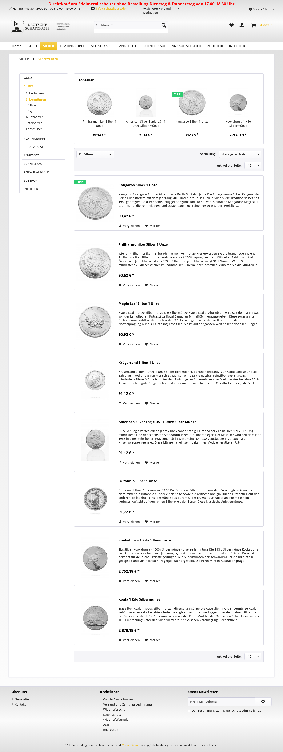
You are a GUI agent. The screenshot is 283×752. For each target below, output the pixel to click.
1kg (30, 111)
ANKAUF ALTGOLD (36, 172)
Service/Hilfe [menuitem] (260, 9)
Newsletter (22, 699)
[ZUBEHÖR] (215, 46)
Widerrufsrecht (114, 709)
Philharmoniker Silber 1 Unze (99, 123)
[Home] (16, 46)
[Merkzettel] (231, 25)
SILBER (29, 86)
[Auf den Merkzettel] (153, 225)
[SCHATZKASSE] (102, 46)
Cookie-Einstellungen (118, 699)
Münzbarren (35, 117)
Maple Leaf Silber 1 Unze (139, 303)
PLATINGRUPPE (34, 138)
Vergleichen (129, 226)
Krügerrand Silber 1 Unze (139, 362)
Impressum (111, 730)
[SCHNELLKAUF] (154, 46)
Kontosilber (34, 129)
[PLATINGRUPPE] (72, 46)
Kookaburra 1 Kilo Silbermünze (238, 123)
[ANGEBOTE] (128, 46)
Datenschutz (112, 714)
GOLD (28, 78)
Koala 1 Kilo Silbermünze (139, 599)
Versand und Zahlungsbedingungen (128, 704)
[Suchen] (163, 25)
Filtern (86, 154)
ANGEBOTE (31, 155)
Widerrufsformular (116, 720)
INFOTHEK (31, 189)
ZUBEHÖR (30, 181)
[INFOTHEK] (237, 46)
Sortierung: (208, 154)
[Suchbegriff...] (131, 25)
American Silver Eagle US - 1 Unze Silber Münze (146, 123)
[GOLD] (32, 46)
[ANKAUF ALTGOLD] (186, 46)
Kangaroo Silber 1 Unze (191, 121)
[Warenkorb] (261, 25)
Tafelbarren (34, 123)
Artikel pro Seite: (229, 165)
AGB (106, 725)
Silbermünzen (36, 99)
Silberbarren (35, 93)
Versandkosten (131, 745)
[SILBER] (48, 46)
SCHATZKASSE (34, 147)
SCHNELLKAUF (34, 164)
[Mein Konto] (242, 25)
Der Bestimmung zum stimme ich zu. (227, 710)
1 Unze (32, 105)
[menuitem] (131, 27)
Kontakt (20, 704)
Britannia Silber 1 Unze (138, 481)
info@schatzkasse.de (111, 9)
